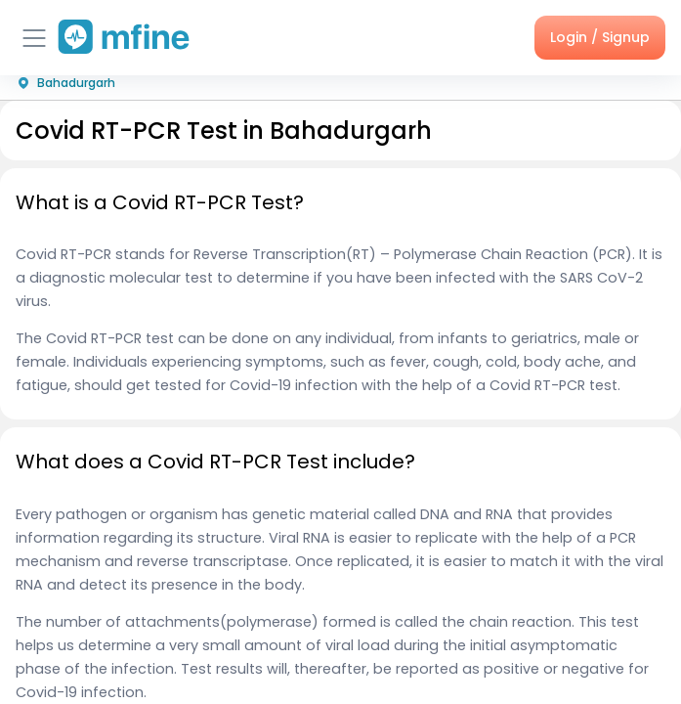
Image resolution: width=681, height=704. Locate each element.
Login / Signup (600, 37)
